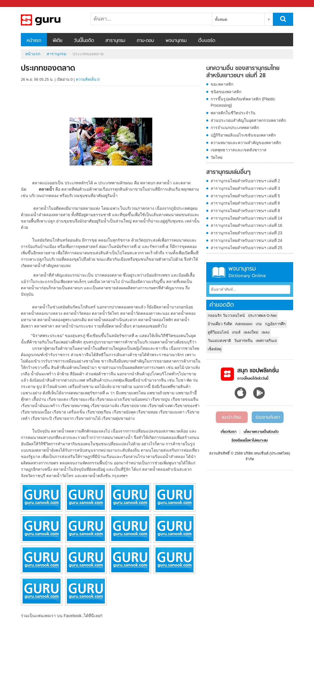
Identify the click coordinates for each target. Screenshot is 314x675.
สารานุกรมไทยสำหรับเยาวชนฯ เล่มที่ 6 (245, 203)
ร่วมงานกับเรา (267, 417)
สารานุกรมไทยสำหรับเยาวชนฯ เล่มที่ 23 (246, 233)
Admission (244, 324)
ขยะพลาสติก (222, 84)
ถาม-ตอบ (145, 41)
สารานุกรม (115, 41)
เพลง (265, 332)
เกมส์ (236, 332)
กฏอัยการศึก (275, 324)
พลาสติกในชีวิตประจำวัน (233, 113)
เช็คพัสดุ (214, 349)
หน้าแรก (34, 41)
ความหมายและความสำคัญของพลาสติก (246, 142)
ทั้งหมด (221, 19)
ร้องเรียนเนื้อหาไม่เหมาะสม (249, 441)
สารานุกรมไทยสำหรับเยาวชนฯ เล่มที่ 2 (245, 181)
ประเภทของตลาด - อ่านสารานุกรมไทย (51, 20)
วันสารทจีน (243, 341)
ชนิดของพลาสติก (226, 91)
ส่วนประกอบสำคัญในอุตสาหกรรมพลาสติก (248, 120)
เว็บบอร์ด (206, 41)
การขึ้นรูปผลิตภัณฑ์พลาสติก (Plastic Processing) (243, 102)
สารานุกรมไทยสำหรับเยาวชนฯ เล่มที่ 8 (245, 210)
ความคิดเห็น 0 (88, 79)
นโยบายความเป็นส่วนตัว (261, 432)
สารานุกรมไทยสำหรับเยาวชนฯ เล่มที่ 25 (246, 247)
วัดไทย (216, 157)
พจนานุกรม (176, 41)
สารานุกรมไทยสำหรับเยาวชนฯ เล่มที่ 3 (245, 188)
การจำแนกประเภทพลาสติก (235, 127)
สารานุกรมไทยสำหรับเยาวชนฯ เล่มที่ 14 (246, 218)
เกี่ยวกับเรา (228, 432)
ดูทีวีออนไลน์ (218, 332)
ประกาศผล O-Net (262, 315)
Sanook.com (17, 3)
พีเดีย (57, 41)
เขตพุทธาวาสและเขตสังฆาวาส (238, 150)
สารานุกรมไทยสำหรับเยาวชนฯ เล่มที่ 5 (245, 196)
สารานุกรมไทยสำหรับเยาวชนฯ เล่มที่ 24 (246, 240)
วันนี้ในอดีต (84, 41)
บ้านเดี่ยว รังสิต (220, 324)
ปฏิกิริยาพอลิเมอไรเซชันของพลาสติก (243, 135)
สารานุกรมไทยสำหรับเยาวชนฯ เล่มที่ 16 (246, 225)
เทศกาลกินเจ (266, 341)
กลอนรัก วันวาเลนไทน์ (226, 315)
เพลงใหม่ (251, 332)
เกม (259, 324)
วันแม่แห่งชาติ (219, 341)
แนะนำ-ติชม (231, 417)
